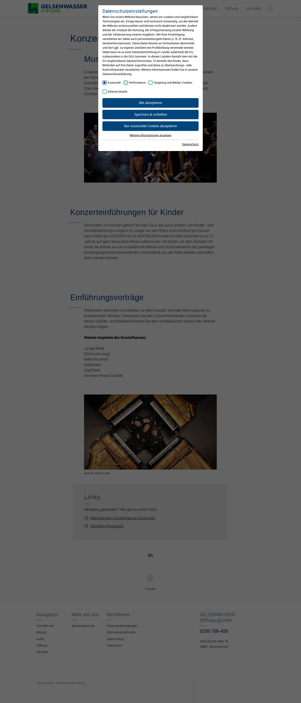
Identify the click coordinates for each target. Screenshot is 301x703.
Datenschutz (190, 144)
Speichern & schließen (150, 114)
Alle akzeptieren (150, 102)
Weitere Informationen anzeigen (150, 135)
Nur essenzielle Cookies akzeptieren (150, 126)
